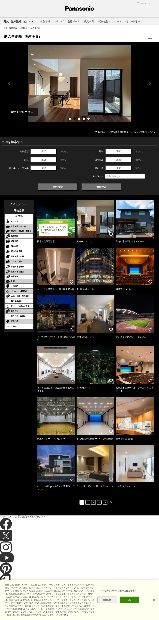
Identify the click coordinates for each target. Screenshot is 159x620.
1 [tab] (70, 119)
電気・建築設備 (10, 28)
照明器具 (23, 28)
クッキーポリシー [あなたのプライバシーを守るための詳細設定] (64, 615)
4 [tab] (84, 119)
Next (150, 84)
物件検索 (58, 187)
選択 (43, 151)
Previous (9, 84)
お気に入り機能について (143, 131)
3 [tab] (79, 119)
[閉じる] (154, 599)
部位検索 (101, 187)
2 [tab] (74, 119)
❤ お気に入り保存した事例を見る (111, 131)
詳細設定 (107, 600)
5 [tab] (88, 119)
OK (129, 600)
